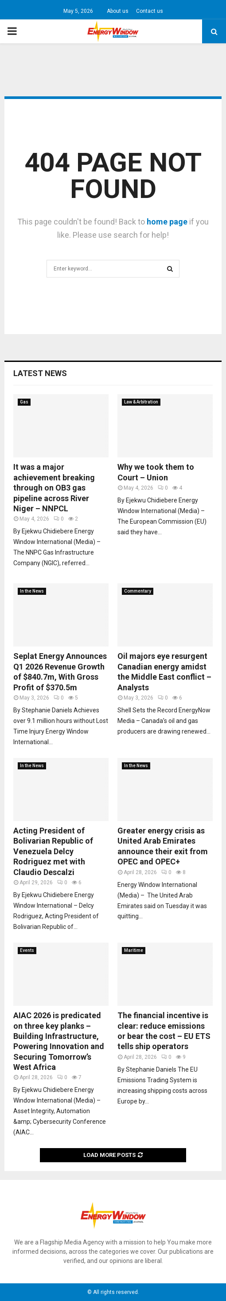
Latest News (40, 373)
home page (167, 221)
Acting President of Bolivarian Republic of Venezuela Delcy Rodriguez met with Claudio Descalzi (53, 851)
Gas (24, 401)
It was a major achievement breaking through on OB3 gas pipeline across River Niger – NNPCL (54, 487)
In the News (32, 591)
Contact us (149, 11)
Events (27, 950)
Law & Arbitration (141, 401)
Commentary (137, 591)
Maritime (133, 950)
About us (118, 11)
